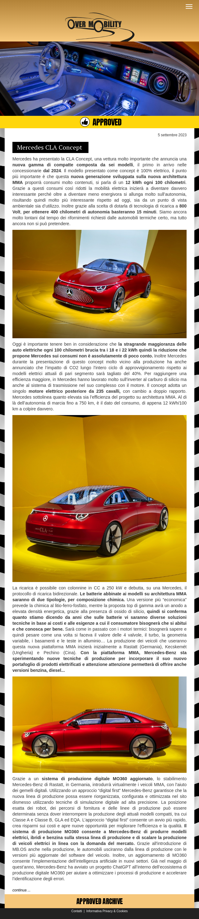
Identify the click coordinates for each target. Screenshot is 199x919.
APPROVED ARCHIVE (99, 901)
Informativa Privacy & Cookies (107, 911)
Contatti (76, 911)
